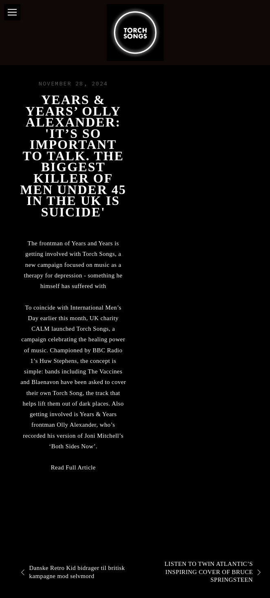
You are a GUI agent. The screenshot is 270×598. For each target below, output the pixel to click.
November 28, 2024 (73, 83)
